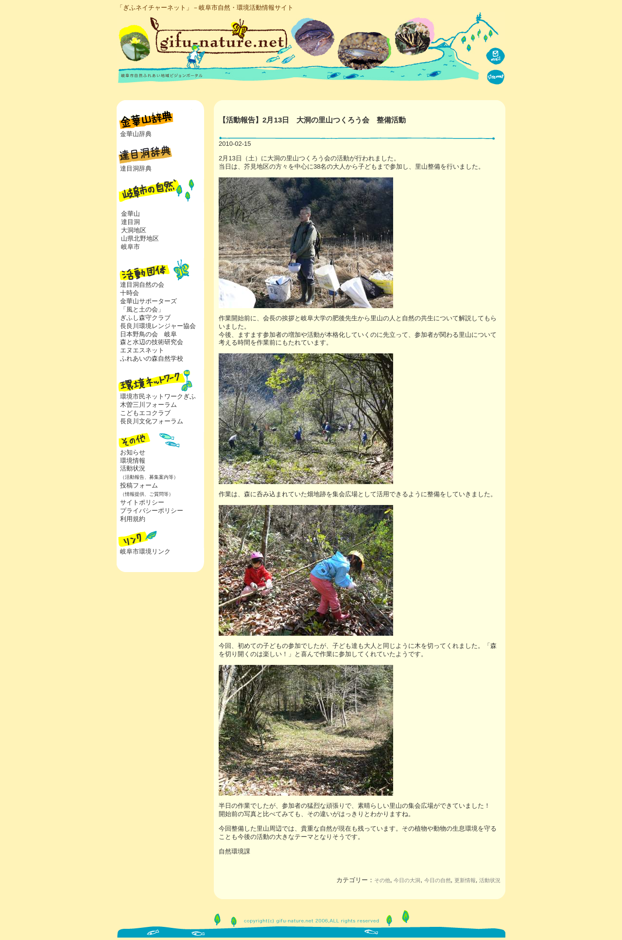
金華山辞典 (136, 134)
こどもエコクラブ (145, 413)
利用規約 (132, 518)
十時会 (129, 292)
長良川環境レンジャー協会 (158, 326)
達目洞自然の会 (142, 284)
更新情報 (465, 880)
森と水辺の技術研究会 (151, 342)
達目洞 (130, 222)
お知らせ (132, 452)
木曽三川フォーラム (148, 404)
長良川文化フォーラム (151, 421)
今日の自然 (437, 880)
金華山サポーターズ (148, 301)
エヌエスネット (142, 350)
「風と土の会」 (142, 309)
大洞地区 (133, 230)
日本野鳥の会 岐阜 (148, 334)
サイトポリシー (142, 502)
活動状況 (147, 472)
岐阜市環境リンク (145, 551)
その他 (382, 880)
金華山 (130, 213)
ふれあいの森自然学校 (151, 358)
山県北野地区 (140, 238)
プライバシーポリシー (151, 510)
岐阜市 (130, 246)
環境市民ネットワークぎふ (158, 396)
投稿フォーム (145, 489)
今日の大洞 (407, 880)
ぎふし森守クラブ (145, 317)
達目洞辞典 (136, 168)
